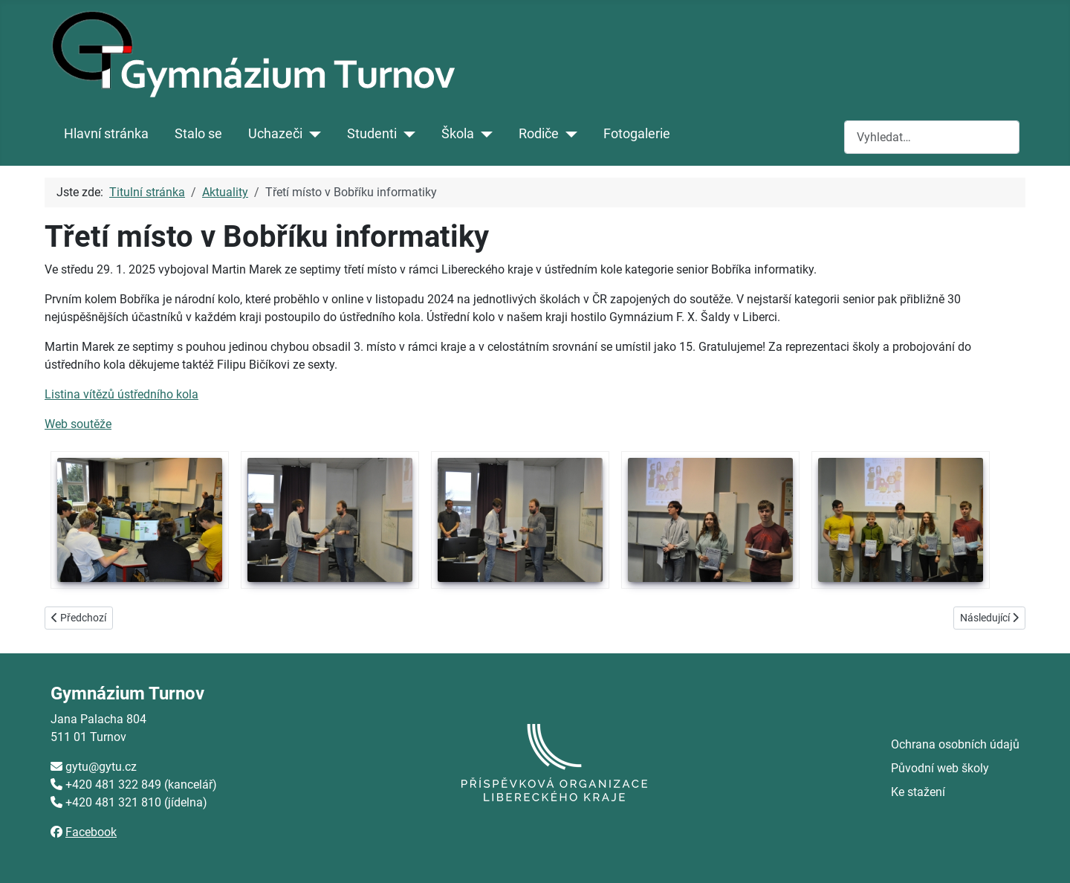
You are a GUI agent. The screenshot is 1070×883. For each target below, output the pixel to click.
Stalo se (198, 133)
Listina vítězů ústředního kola (121, 394)
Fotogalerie (636, 133)
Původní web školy (940, 768)
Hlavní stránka (106, 133)
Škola (457, 133)
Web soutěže (78, 424)
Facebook (91, 832)
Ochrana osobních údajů (955, 744)
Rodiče (539, 133)
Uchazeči (275, 133)
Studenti (372, 133)
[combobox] (931, 137)
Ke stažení (918, 792)
